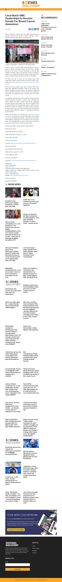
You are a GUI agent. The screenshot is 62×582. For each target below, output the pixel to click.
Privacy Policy (35, 548)
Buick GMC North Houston (19, 82)
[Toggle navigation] (5, 9)
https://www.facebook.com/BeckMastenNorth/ (23, 143)
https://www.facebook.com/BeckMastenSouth (24, 160)
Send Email (11, 167)
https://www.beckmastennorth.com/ (19, 175)
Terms (33, 546)
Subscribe (17, 569)
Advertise (34, 550)
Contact (34, 553)
